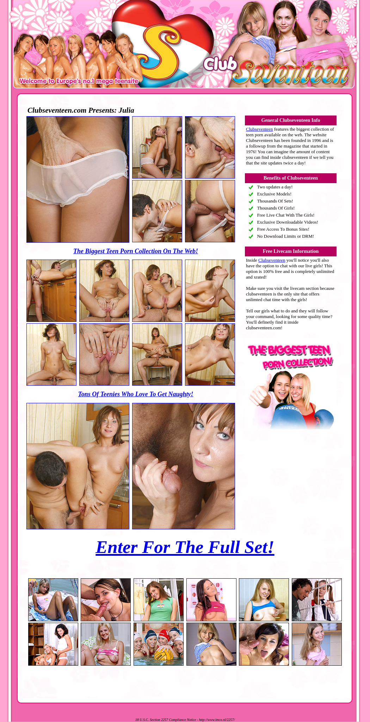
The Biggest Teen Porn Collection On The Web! (135, 251)
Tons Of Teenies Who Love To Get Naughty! (135, 394)
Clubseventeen (259, 129)
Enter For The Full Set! (184, 547)
